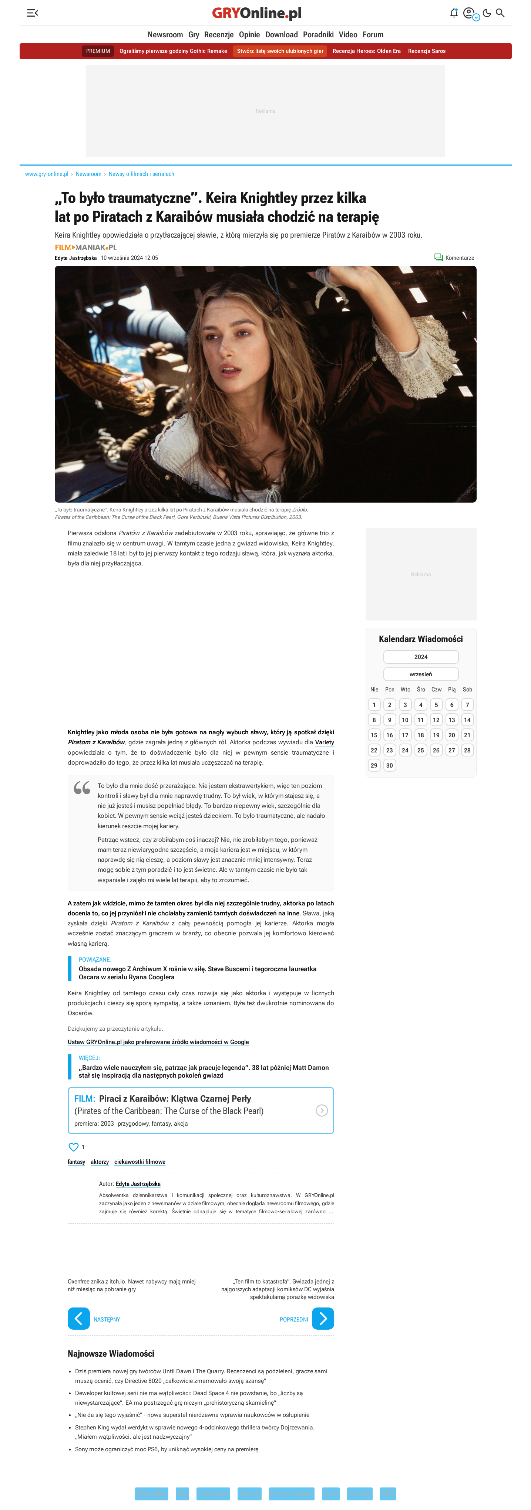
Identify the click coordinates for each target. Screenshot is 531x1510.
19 (436, 735)
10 (405, 720)
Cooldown (204, 1495)
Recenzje (219, 34)
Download (281, 34)
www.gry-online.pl (46, 173)
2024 (421, 656)
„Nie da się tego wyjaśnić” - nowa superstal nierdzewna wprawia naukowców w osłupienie (199, 1414)
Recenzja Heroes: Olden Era (371, 51)
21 (467, 735)
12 (436, 720)
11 (420, 720)
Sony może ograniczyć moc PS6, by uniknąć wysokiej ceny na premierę (172, 1448)
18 (420, 735)
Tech (347, 1495)
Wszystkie (130, 1495)
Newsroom (165, 34)
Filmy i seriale (300, 1495)
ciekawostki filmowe (144, 1161)
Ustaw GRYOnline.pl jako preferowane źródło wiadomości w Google (164, 1041)
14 (467, 720)
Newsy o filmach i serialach (141, 173)
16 (389, 735)
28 (467, 750)
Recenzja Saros (434, 51)
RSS (413, 1495)
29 (374, 765)
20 (451, 735)
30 (389, 765)
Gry (193, 34)
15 (374, 735)
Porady (248, 1495)
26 (436, 750)
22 (374, 750)
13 (451, 720)
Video (348, 34)
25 (420, 750)
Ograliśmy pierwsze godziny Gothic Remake (168, 51)
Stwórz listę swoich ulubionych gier (280, 51)
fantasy (77, 1161)
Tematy (381, 1495)
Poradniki (318, 34)
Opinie (249, 34)
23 (389, 750)
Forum (373, 34)
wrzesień (421, 674)
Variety (324, 742)
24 (405, 750)
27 (451, 750)
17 (405, 735)
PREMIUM (90, 51)
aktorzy (102, 1161)
